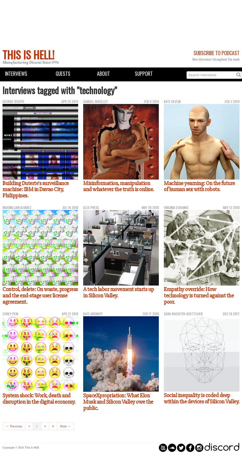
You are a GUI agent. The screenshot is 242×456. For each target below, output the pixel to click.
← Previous (14, 426)
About (103, 73)
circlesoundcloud (172, 447)
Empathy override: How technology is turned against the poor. (199, 295)
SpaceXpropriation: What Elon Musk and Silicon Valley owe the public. (118, 401)
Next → (65, 426)
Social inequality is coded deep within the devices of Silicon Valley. (201, 398)
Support (144, 73)
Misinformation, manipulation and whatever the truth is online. (118, 186)
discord (221, 447)
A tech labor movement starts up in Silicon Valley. (118, 292)
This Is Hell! (28, 54)
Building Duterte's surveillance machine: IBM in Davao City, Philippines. (36, 189)
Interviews (16, 73)
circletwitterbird (181, 447)
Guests (63, 73)
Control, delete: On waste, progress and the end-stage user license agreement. (40, 295)
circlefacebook (190, 447)
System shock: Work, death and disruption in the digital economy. (39, 398)
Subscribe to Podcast (216, 53)
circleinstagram (199, 447)
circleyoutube (163, 447)
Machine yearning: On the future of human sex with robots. (199, 186)
